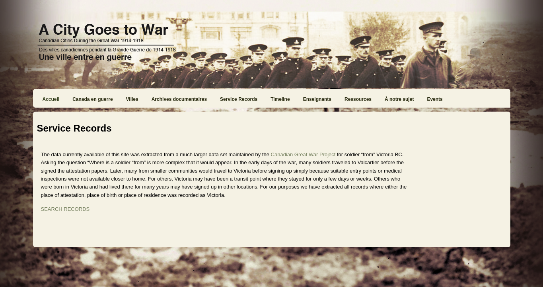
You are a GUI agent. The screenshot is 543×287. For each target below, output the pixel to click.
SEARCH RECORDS (65, 209)
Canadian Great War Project (303, 154)
